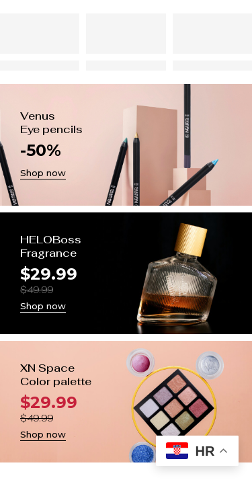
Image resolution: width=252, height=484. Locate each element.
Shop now (43, 172)
